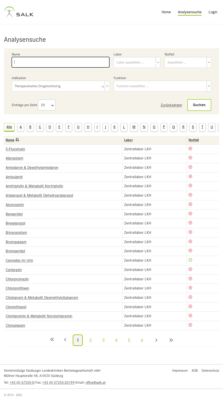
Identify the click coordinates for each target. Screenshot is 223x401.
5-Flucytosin (15, 149)
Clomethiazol (16, 307)
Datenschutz (210, 371)
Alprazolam (14, 158)
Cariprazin (14, 269)
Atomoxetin (15, 204)
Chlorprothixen (17, 288)
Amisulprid (14, 177)
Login (213, 12)
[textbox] (137, 62)
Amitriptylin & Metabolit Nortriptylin (34, 186)
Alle (9, 127)
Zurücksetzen (171, 105)
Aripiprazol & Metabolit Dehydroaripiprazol (39, 195)
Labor (118, 54)
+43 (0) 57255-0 (22, 382)
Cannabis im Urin (19, 260)
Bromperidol (15, 251)
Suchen (199, 105)
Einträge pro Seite (24, 105)
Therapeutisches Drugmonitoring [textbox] (59, 86)
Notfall (169, 54)
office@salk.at (96, 382)
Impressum (180, 371)
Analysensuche (190, 12)
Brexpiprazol (15, 223)
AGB (195, 371)
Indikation (19, 78)
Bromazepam (16, 242)
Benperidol (14, 214)
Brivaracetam (16, 232)
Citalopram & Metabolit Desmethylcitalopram (42, 297)
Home (166, 12)
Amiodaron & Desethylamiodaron (32, 167)
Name (16, 54)
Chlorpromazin (17, 279)
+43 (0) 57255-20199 (58, 382)
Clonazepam (15, 325)
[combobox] (137, 62)
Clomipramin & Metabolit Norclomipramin (39, 316)
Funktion (120, 78)
